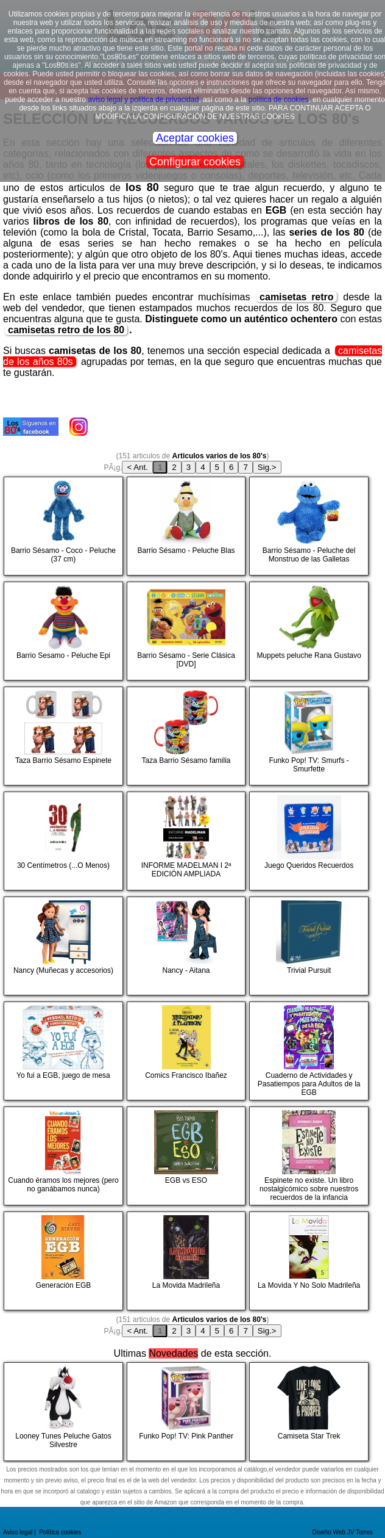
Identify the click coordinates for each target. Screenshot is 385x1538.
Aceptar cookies (195, 138)
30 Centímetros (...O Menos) (58, 841)
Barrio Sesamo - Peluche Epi (58, 631)
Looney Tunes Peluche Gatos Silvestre (59, 1412)
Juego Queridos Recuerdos (303, 841)
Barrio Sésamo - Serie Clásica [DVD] (182, 631)
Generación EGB (51, 1261)
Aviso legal (17, 1532)
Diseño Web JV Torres (343, 1532)
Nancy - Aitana (173, 946)
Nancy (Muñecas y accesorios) (60, 946)
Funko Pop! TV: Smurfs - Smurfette (300, 736)
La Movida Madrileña (175, 1261)
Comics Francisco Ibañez (178, 1051)
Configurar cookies (195, 162)
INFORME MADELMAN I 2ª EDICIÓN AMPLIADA (180, 841)
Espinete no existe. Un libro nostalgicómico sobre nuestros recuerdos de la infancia (305, 1156)
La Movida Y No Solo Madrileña (306, 1261)
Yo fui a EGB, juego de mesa (58, 1051)
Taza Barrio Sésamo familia (180, 736)
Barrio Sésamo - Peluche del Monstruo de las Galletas (304, 526)
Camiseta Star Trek (296, 1412)
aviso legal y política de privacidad (143, 99)
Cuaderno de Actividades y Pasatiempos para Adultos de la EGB (306, 1051)
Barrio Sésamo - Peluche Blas (182, 526)
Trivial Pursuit (297, 946)
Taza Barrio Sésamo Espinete (59, 736)
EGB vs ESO (174, 1156)
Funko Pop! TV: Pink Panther (181, 1412)
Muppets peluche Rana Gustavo (307, 631)
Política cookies (60, 1532)
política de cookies (279, 99)
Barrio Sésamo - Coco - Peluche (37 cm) (61, 526)
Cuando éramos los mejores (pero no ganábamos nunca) (62, 1156)
